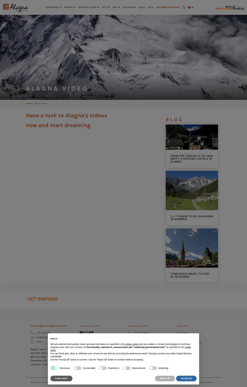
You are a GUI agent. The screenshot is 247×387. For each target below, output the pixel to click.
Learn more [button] (61, 378)
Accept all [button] (186, 378)
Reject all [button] (165, 378)
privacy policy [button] (131, 344)
